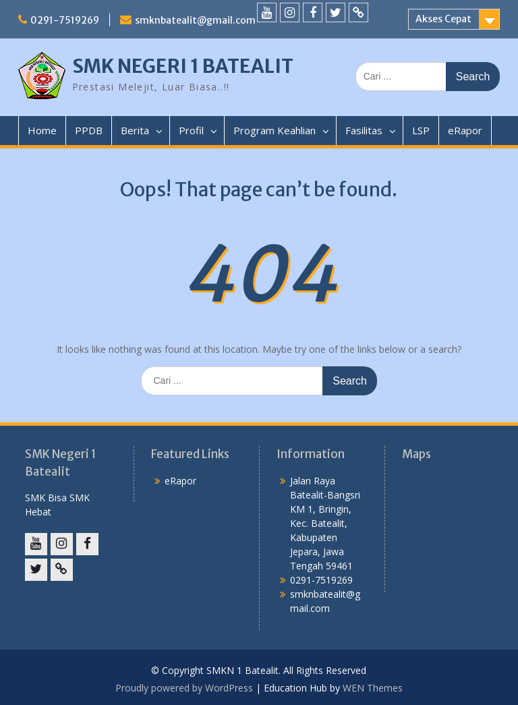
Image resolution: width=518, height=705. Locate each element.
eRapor (465, 130)
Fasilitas (363, 130)
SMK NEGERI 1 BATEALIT (182, 66)
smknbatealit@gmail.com (195, 20)
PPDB (89, 130)
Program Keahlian (274, 130)
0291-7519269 (64, 20)
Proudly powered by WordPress (184, 687)
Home (42, 130)
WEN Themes (373, 687)
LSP (421, 130)
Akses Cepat (443, 19)
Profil (191, 130)
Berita (135, 130)
